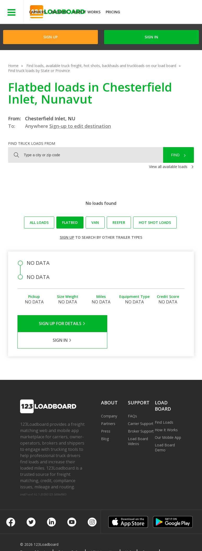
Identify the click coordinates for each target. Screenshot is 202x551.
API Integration (103, 535)
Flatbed (70, 222)
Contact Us (33, 540)
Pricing (113, 11)
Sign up (67, 237)
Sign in (151, 36)
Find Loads (164, 405)
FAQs (132, 399)
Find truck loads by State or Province (39, 70)
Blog (105, 422)
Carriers (37, 11)
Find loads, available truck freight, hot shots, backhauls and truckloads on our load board (101, 65)
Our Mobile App (168, 420)
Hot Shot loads (155, 222)
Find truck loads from (31, 143)
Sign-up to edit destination (80, 126)
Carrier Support (140, 406)
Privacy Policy (69, 535)
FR (77, 540)
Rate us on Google (105, 540)
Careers (148, 535)
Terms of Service (34, 535)
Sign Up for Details (59, 323)
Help (129, 535)
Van (95, 222)
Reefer (118, 222)
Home (13, 65)
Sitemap (59, 540)
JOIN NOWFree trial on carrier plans (161, 12)
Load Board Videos (138, 424)
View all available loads (168, 166)
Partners (108, 406)
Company (109, 399)
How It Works (86, 11)
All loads (39, 222)
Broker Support (141, 414)
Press (105, 414)
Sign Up (50, 36)
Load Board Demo (165, 431)
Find (175, 155)
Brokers (59, 11)
